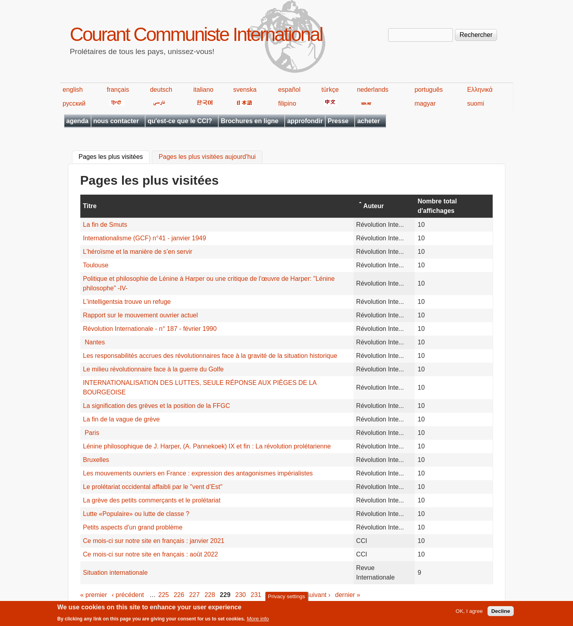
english (73, 89)
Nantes (94, 342)
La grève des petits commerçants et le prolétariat (152, 500)
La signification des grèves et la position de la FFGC (156, 405)
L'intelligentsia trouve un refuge (127, 301)
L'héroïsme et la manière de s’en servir (137, 251)
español (289, 89)
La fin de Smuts (105, 224)
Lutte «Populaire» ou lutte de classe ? (136, 513)
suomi (475, 103)
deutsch (161, 89)
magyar (424, 103)
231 (256, 594)
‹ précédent (128, 594)
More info (258, 621)
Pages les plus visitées (114, 156)
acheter (368, 121)
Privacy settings (286, 598)
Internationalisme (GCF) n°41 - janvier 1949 (144, 238)
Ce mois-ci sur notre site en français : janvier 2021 (154, 540)
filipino (287, 103)
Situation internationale (115, 572)
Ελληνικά (480, 89)
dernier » (347, 594)
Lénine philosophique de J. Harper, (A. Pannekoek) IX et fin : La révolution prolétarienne (207, 446)
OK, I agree (469, 613)
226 (179, 594)
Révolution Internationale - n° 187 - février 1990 (150, 328)
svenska (245, 89)
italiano (203, 89)
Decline (500, 613)
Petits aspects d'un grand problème (133, 527)
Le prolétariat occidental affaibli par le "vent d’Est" (153, 486)
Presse (338, 121)
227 (194, 594)
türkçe (330, 89)
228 (209, 594)
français (118, 89)
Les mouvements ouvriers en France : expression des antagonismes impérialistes (198, 473)
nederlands (372, 89)
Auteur (373, 206)
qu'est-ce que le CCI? (180, 121)
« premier (93, 594)
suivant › (318, 594)
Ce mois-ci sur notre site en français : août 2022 (150, 554)
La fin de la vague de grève (121, 419)
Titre (90, 206)
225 (163, 594)
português (428, 89)
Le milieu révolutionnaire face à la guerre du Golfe (153, 369)
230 (240, 594)
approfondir (305, 121)
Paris (91, 432)
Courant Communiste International (196, 34)
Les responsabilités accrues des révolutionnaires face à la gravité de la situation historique (210, 355)
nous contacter (116, 121)
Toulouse (96, 265)
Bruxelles (96, 459)
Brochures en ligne (249, 121)
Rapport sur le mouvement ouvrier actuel (140, 315)
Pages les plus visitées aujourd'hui (207, 157)
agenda (77, 121)
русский (74, 103)
